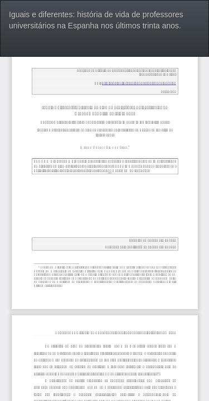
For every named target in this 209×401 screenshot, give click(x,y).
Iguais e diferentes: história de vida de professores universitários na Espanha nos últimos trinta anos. (96, 20)
